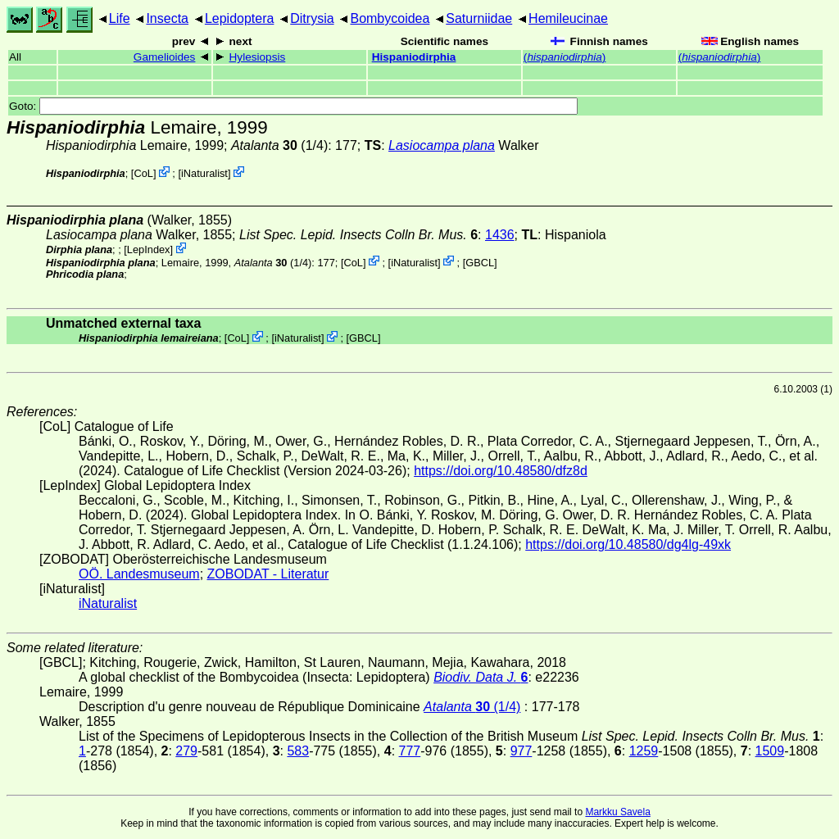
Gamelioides (165, 57)
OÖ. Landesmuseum (139, 574)
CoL (143, 173)
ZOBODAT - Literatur (268, 574)
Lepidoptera (239, 18)
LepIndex (148, 249)
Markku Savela (617, 812)
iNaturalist (204, 173)
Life (119, 18)
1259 (644, 751)
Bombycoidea (389, 18)
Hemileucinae (568, 18)
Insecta (167, 18)
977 (521, 751)
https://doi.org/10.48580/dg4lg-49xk (628, 544)
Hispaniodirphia (414, 57)
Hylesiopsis (257, 57)
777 (410, 751)
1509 (770, 751)
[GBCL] (480, 262)
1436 (500, 235)
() (565, 57)
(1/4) (279, 145)
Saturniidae (479, 18)
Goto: (293, 106)
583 (298, 751)
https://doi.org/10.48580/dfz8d (500, 471)
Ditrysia (311, 18)
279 (186, 751)
